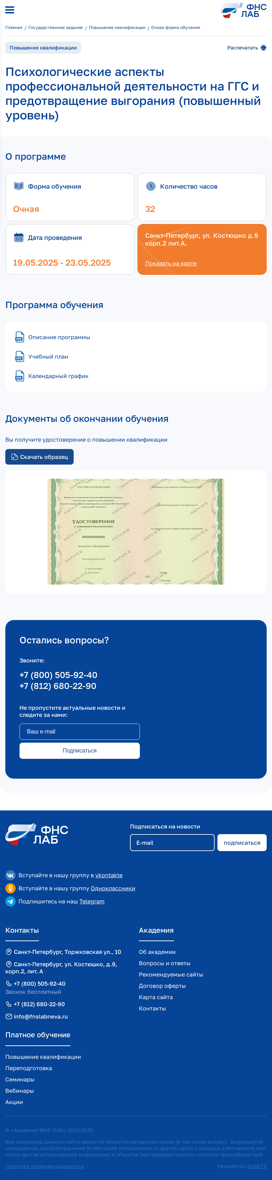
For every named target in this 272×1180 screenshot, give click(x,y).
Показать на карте (171, 263)
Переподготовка (28, 1068)
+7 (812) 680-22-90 (57, 685)
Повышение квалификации (43, 1056)
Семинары (20, 1079)
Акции (14, 1101)
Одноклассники (113, 888)
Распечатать (247, 48)
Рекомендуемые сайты (171, 974)
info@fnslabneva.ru (41, 1016)
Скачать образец (39, 456)
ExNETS (257, 1166)
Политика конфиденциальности (44, 1166)
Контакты (152, 1008)
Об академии (157, 951)
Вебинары (19, 1090)
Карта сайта (156, 997)
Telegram (91, 901)
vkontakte (109, 875)
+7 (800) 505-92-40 (58, 674)
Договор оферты (162, 985)
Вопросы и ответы (165, 963)
